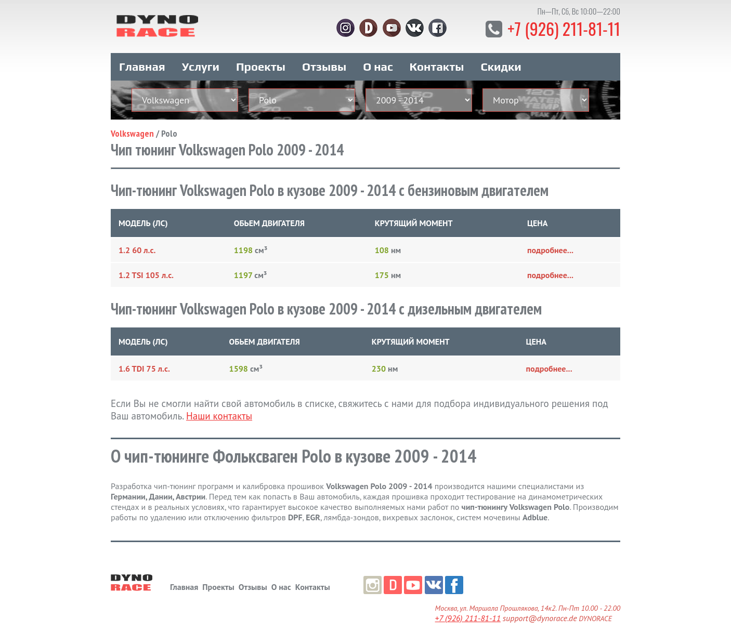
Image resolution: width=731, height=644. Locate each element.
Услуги (200, 66)
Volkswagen (132, 133)
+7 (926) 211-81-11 (563, 28)
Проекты (260, 66)
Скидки (501, 66)
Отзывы (324, 66)
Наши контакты (219, 416)
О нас (378, 66)
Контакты (437, 66)
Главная (142, 66)
